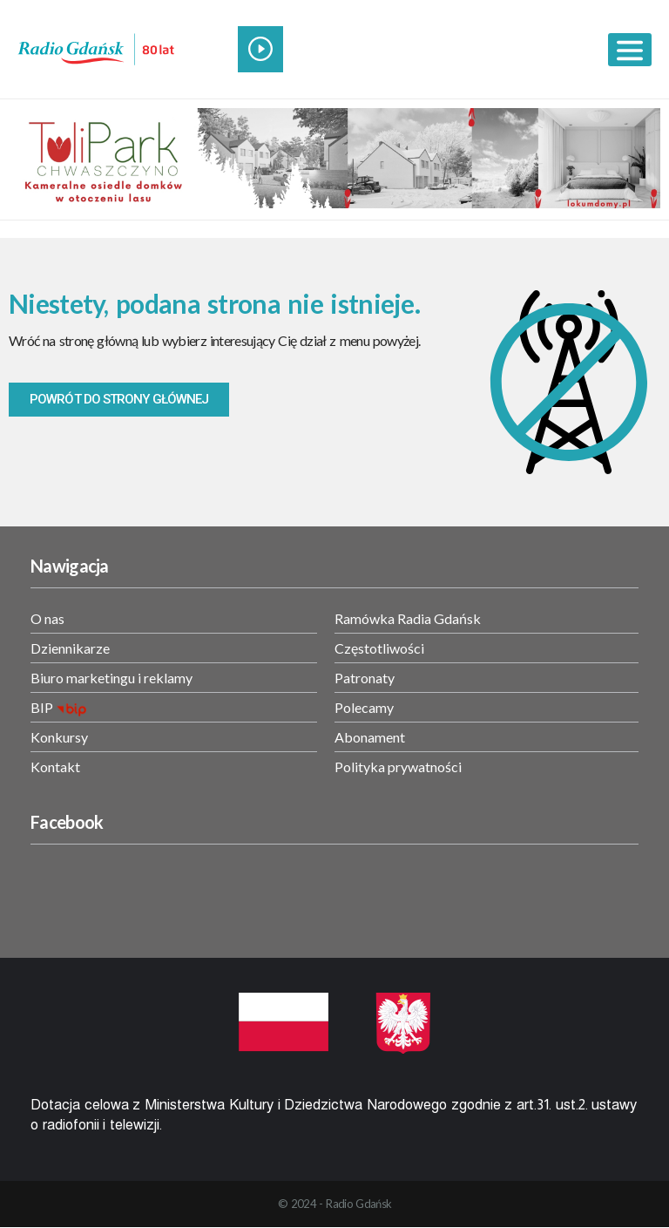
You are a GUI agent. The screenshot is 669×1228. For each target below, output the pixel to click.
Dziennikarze (70, 648)
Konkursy (59, 737)
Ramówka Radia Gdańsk (407, 618)
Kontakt (55, 766)
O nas (47, 618)
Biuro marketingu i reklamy (111, 677)
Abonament (369, 737)
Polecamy (364, 707)
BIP (41, 707)
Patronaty (364, 677)
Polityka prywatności (398, 766)
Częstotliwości (379, 648)
